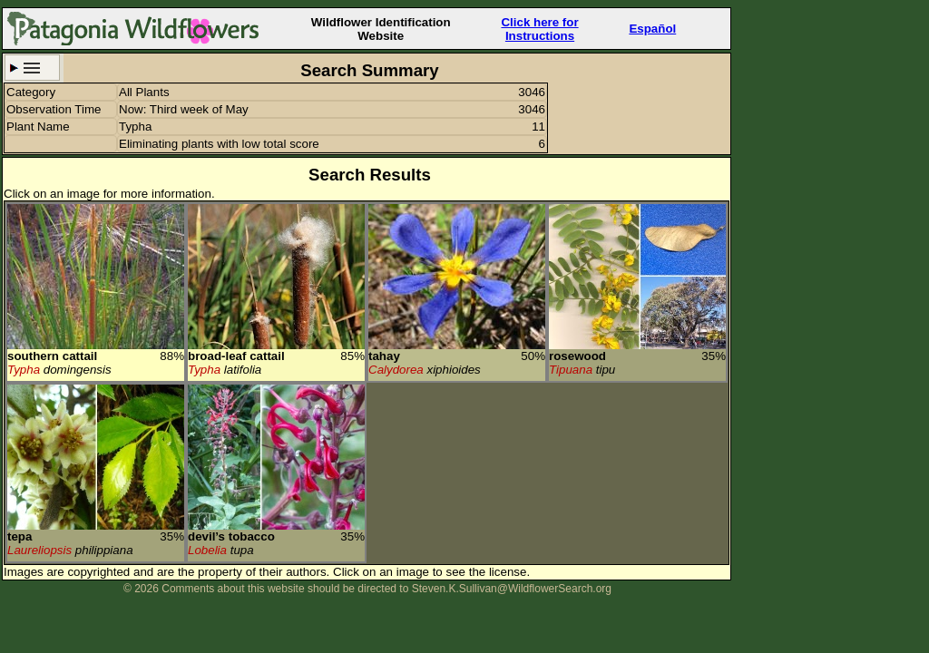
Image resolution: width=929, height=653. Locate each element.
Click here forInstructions (539, 29)
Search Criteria (32, 67)
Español (652, 28)
